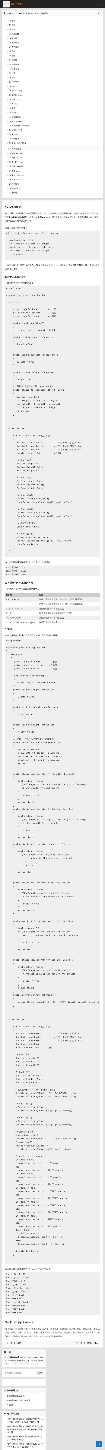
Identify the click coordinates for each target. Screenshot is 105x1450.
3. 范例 (10, 1405)
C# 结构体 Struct (15, 95)
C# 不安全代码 (15, 188)
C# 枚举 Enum (14, 99)
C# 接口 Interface (16, 121)
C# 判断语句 (14, 64)
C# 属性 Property (15, 158)
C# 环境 (12, 29)
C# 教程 (12, 21)
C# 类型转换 (14, 47)
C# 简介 (12, 25)
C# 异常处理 (14, 139)
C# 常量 (12, 56)
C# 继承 (12, 108)
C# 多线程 (13, 193)
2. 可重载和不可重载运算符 (18, 1400)
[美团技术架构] (31, 1419)
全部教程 (9, 13)
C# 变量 (12, 51)
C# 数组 (12, 86)
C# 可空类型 (14, 82)
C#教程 (29, 13)
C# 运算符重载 (15, 117)
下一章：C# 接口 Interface (87, 1343)
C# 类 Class (13, 104)
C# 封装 (12, 73)
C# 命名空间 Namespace (19, 126)
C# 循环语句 (14, 69)
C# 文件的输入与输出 (17, 143)
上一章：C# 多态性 (14, 1343)
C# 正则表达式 (15, 134)
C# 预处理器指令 (15, 130)
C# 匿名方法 (14, 184)
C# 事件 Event (14, 171)
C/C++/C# (20, 13)
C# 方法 (12, 78)
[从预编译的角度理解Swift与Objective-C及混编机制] (25, 1429)
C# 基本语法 (14, 38)
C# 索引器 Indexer (16, 162)
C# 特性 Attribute (15, 153)
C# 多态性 (13, 112)
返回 (100, 13)
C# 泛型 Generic (15, 180)
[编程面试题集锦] (32, 1436)
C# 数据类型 (14, 43)
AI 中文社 (13, 4)
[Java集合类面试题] (15, 1439)
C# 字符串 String (15, 91)
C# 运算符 (13, 60)
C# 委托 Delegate (16, 166)
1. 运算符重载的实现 (15, 1396)
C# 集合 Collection (16, 175)
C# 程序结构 (14, 34)
